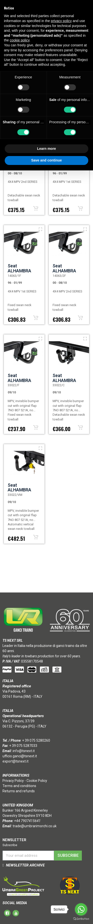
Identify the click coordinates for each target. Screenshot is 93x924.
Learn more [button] (46, 149)
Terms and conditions (19, 786)
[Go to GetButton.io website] (81, 919)
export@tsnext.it (15, 761)
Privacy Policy (13, 781)
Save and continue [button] (46, 160)
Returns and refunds (18, 791)
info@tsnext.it (24, 751)
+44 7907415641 (27, 821)
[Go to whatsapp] (81, 909)
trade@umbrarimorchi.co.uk (35, 826)
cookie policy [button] (19, 40)
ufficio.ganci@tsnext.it (19, 756)
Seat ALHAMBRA (19, 268)
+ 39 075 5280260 (36, 740)
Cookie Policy (37, 781)
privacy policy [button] (61, 21)
